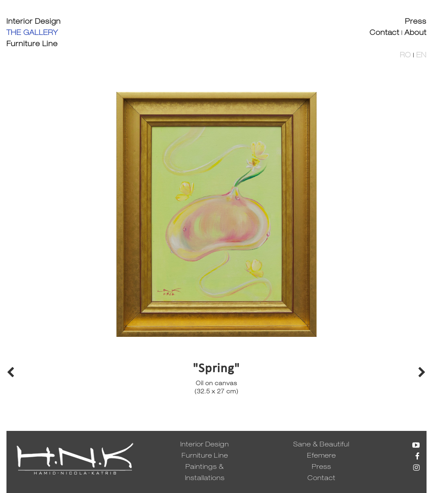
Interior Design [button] (33, 22)
